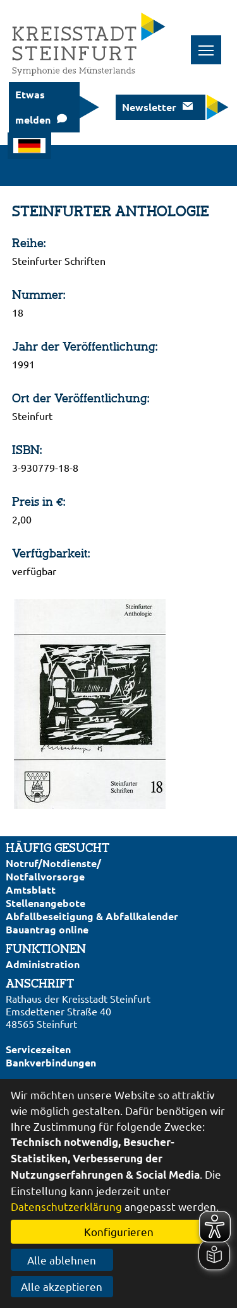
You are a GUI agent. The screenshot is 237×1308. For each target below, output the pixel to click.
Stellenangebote (45, 902)
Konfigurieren (119, 1231)
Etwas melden (33, 107)
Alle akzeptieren (61, 1286)
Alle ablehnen (61, 1259)
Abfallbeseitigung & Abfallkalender (92, 916)
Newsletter (149, 107)
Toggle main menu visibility (210, 43)
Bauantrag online (47, 929)
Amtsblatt (31, 889)
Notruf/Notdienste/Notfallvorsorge (53, 869)
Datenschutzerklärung (66, 1206)
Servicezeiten (38, 1049)
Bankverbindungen (51, 1062)
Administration (43, 964)
